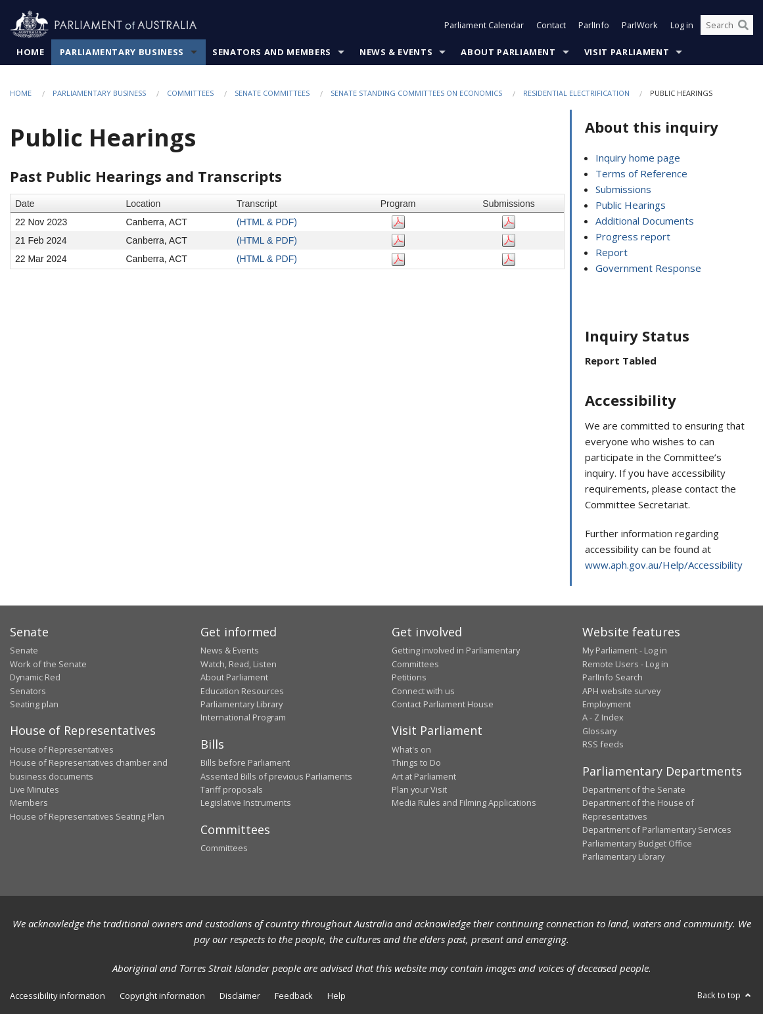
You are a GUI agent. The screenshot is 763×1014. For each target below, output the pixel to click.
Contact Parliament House (443, 704)
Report (611, 252)
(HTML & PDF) (267, 222)
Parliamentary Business (122, 52)
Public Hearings (630, 204)
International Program (243, 717)
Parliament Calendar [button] (484, 25)
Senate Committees (272, 93)
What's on (411, 749)
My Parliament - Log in (624, 650)
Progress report (632, 236)
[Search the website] (727, 25)
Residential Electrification (577, 93)
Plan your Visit (419, 789)
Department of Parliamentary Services (656, 829)
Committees (190, 93)
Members (29, 802)
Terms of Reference (641, 173)
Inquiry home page (637, 157)
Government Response (648, 268)
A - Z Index (603, 717)
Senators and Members (271, 52)
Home (30, 52)
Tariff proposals (231, 789)
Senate (24, 650)
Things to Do (416, 762)
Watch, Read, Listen (238, 664)
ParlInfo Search (612, 677)
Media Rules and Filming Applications (464, 802)
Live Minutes (34, 789)
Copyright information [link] (162, 996)
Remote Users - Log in (625, 664)
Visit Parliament (626, 52)
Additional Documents (644, 220)
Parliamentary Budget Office (637, 843)
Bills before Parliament (245, 762)
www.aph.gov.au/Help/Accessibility (664, 564)
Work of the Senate (48, 664)
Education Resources (242, 691)
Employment (606, 704)
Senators (28, 691)
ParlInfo (593, 25)
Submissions (623, 189)
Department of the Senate (633, 789)
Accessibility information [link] (57, 996)
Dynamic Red (35, 677)
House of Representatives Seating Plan (87, 816)
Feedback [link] (294, 996)
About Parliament (508, 52)
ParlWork (640, 25)
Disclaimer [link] (240, 996)
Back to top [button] (725, 995)
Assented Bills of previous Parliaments (276, 776)
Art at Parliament (424, 776)
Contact (551, 25)
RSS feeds (603, 744)
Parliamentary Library (241, 704)
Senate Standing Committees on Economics (416, 93)
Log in (681, 25)
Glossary (599, 731)
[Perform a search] (743, 25)
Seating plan (34, 704)
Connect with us (423, 691)
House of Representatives (62, 749)
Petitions (409, 677)
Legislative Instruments (245, 802)
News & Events (395, 52)
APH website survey (621, 691)
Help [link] (336, 996)
